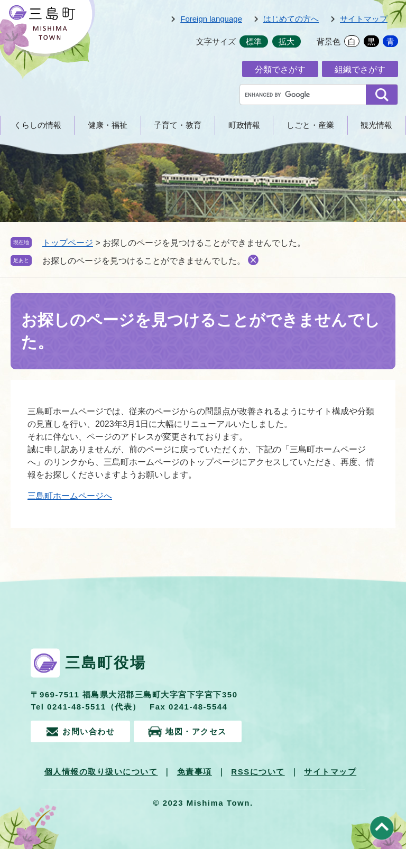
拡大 (286, 41)
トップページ (67, 242)
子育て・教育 (177, 124)
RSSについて (257, 771)
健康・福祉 (107, 124)
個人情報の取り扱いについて (101, 771)
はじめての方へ (291, 18)
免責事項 (194, 771)
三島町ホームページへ (69, 495)
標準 (254, 41)
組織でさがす (360, 69)
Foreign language (211, 18)
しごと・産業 (310, 124)
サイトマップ (363, 18)
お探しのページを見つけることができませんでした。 (143, 260)
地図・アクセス (197, 730)
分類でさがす (280, 69)
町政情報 (244, 124)
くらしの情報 (37, 124)
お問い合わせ (88, 730)
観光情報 (376, 124)
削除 (253, 260)
